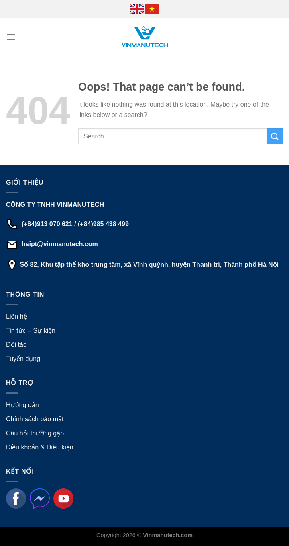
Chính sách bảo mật (34, 419)
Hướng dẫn (22, 405)
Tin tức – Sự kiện (30, 330)
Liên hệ (16, 316)
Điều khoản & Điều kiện (39, 447)
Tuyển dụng (23, 358)
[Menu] (11, 37)
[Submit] (275, 136)
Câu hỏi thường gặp (35, 433)
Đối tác (16, 344)
